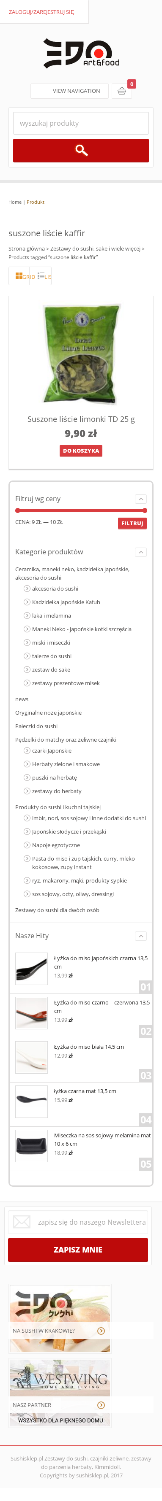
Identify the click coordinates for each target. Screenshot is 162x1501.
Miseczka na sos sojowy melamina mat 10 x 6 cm (83, 1139)
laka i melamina (51, 615)
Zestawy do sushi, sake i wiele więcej (95, 248)
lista (47, 277)
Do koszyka (81, 450)
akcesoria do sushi (55, 588)
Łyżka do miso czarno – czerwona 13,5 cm (82, 1006)
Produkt (35, 202)
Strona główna (26, 248)
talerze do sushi (51, 656)
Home (15, 202)
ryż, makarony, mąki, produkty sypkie (79, 880)
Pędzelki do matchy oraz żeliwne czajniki (65, 739)
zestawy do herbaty (57, 791)
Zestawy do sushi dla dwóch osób (57, 910)
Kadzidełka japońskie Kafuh (66, 602)
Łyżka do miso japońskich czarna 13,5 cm (81, 962)
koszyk (122, 91)
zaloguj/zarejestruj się (41, 12)
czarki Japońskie (51, 750)
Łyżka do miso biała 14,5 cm (69, 1046)
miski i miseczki (51, 642)
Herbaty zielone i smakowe (66, 764)
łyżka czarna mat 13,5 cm (65, 1090)
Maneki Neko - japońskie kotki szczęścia (82, 629)
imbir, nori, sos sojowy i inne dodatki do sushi (89, 818)
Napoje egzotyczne (56, 845)
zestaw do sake (51, 669)
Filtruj (132, 523)
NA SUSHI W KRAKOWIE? (44, 1330)
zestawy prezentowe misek (66, 683)
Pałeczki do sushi (36, 726)
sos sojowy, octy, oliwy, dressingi (73, 894)
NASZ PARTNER (32, 1405)
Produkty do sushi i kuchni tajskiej (58, 807)
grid (26, 277)
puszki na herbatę (54, 777)
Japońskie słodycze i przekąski (69, 831)
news (21, 699)
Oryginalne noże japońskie (48, 712)
